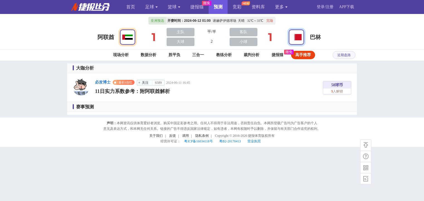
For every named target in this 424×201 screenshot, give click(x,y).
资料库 (258, 6)
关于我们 (156, 136)
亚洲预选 (157, 21)
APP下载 (346, 7)
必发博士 (103, 82)
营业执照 (254, 141)
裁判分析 (251, 55)
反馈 (172, 136)
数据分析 (148, 55)
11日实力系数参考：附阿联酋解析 (132, 91)
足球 (151, 6)
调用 (185, 136)
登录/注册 (325, 7)
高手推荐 (303, 55)
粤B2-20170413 (230, 141)
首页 (130, 6)
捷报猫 (197, 6)
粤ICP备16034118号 (198, 141)
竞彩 (237, 6)
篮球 (174, 6)
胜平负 (174, 55)
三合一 (198, 55)
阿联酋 (106, 37)
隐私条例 (202, 136)
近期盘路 (344, 55)
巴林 (315, 37)
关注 (145, 83)
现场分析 (121, 55)
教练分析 (224, 55)
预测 (218, 6)
